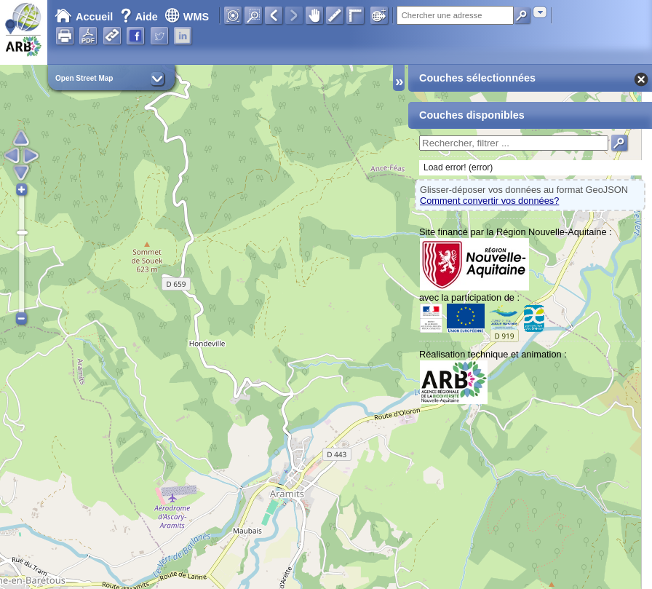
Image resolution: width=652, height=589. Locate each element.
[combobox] (540, 12)
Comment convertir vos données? (489, 200)
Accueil (84, 17)
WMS (186, 17)
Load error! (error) (458, 167)
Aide (140, 17)
